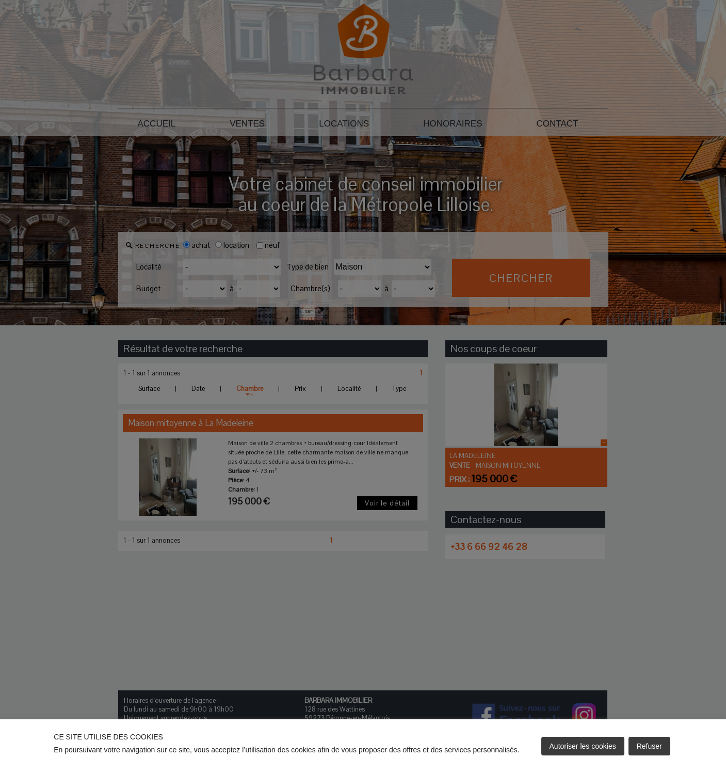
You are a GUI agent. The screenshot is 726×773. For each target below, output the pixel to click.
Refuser (649, 746)
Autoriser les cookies (583, 746)
